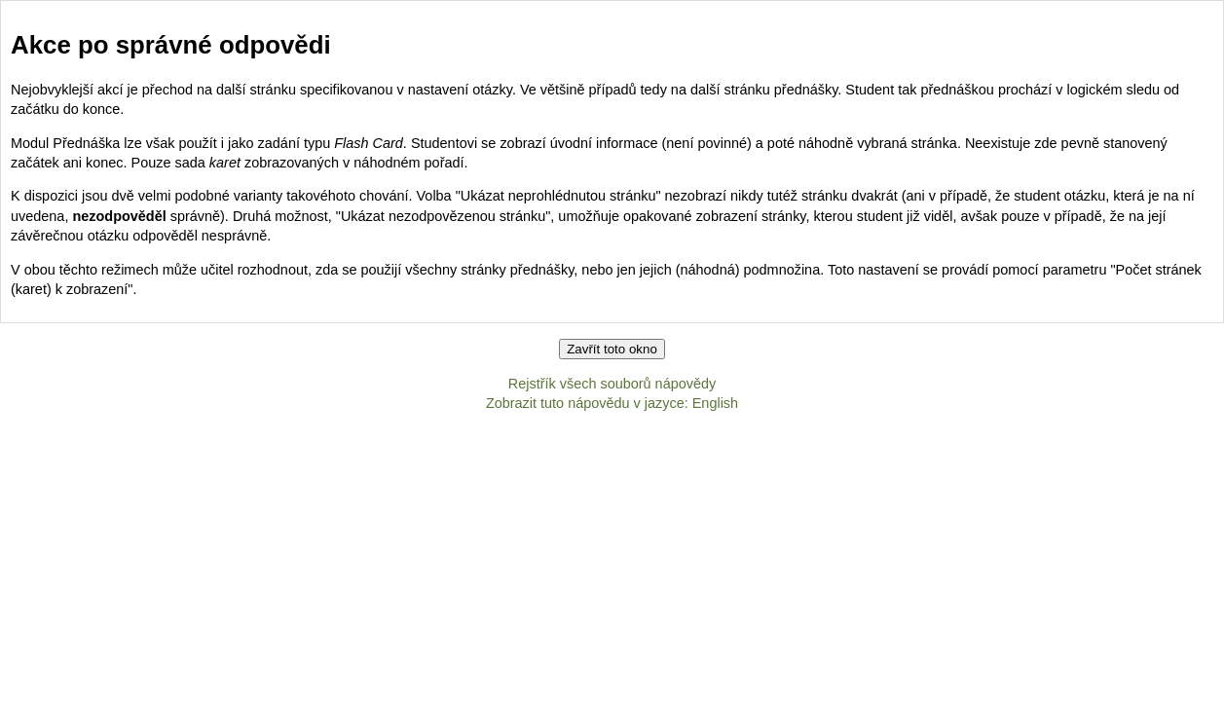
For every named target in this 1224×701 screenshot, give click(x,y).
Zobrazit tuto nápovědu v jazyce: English (612, 403)
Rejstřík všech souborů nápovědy (612, 383)
